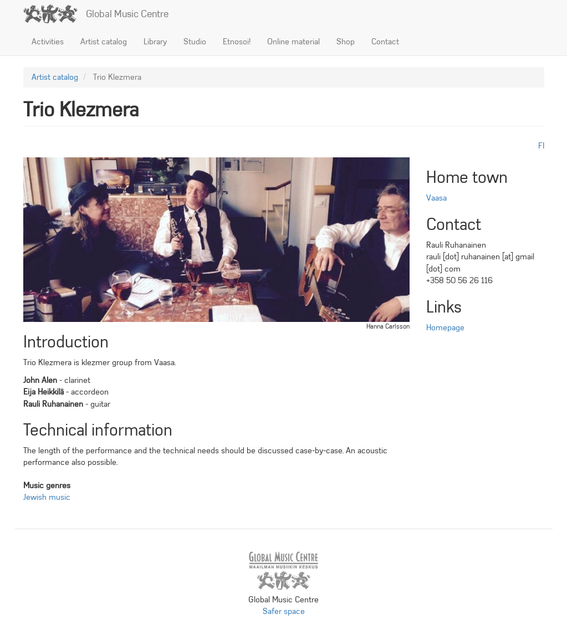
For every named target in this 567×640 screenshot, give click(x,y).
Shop (345, 42)
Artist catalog (103, 42)
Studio (194, 42)
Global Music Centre (127, 14)
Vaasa (436, 198)
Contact (385, 42)
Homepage (445, 327)
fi (541, 146)
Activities (48, 42)
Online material (293, 42)
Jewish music (46, 497)
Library (155, 42)
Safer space (284, 611)
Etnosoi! (237, 42)
